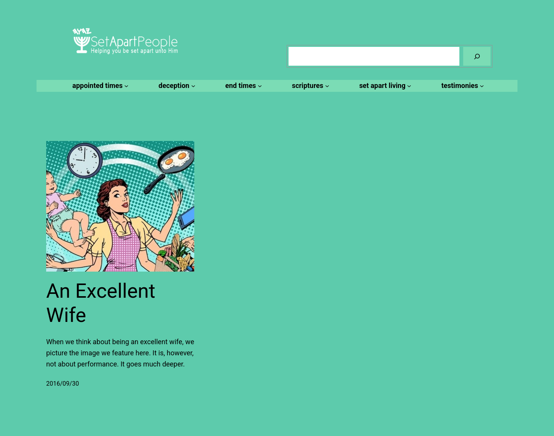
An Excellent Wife (100, 303)
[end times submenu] (242, 86)
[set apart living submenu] (384, 86)
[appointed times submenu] (99, 86)
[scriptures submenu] (309, 86)
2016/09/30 (62, 383)
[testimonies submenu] (461, 86)
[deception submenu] (175, 86)
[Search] (477, 56)
